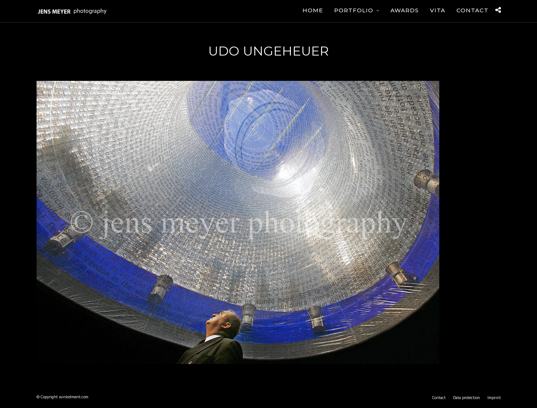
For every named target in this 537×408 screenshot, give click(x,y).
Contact (472, 10)
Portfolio (353, 10)
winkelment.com (73, 397)
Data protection (466, 398)
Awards (404, 10)
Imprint (494, 398)
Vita (437, 10)
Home (312, 10)
